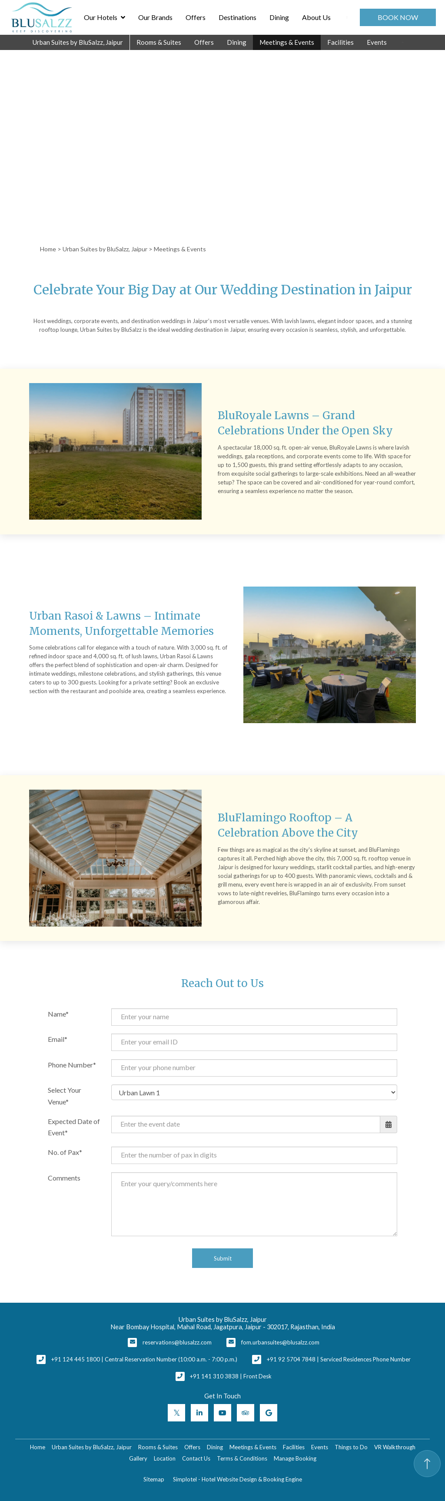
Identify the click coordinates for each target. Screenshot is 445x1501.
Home (48, 249)
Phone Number (70, 1065)
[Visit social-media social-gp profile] (268, 1412)
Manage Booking (295, 1458)
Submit (223, 1258)
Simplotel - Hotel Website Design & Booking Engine (237, 1479)
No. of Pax (63, 1152)
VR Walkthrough (394, 1447)
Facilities (340, 42)
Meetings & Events (286, 42)
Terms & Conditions (242, 1458)
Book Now (398, 17)
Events (377, 42)
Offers (196, 17)
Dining (279, 17)
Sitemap (153, 1479)
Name (57, 1014)
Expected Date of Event (74, 1127)
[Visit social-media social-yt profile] (222, 1412)
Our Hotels (104, 17)
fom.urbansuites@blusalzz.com (280, 1342)
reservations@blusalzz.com (177, 1342)
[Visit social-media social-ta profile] (245, 1412)
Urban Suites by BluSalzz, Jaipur (78, 42)
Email (56, 1039)
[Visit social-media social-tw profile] (176, 1412)
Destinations (237, 17)
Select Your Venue (64, 1096)
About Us (316, 17)
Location (165, 1458)
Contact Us (196, 1458)
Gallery (138, 1458)
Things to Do (351, 1447)
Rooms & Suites (158, 42)
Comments (64, 1178)
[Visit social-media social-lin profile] (199, 1412)
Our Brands (155, 17)
